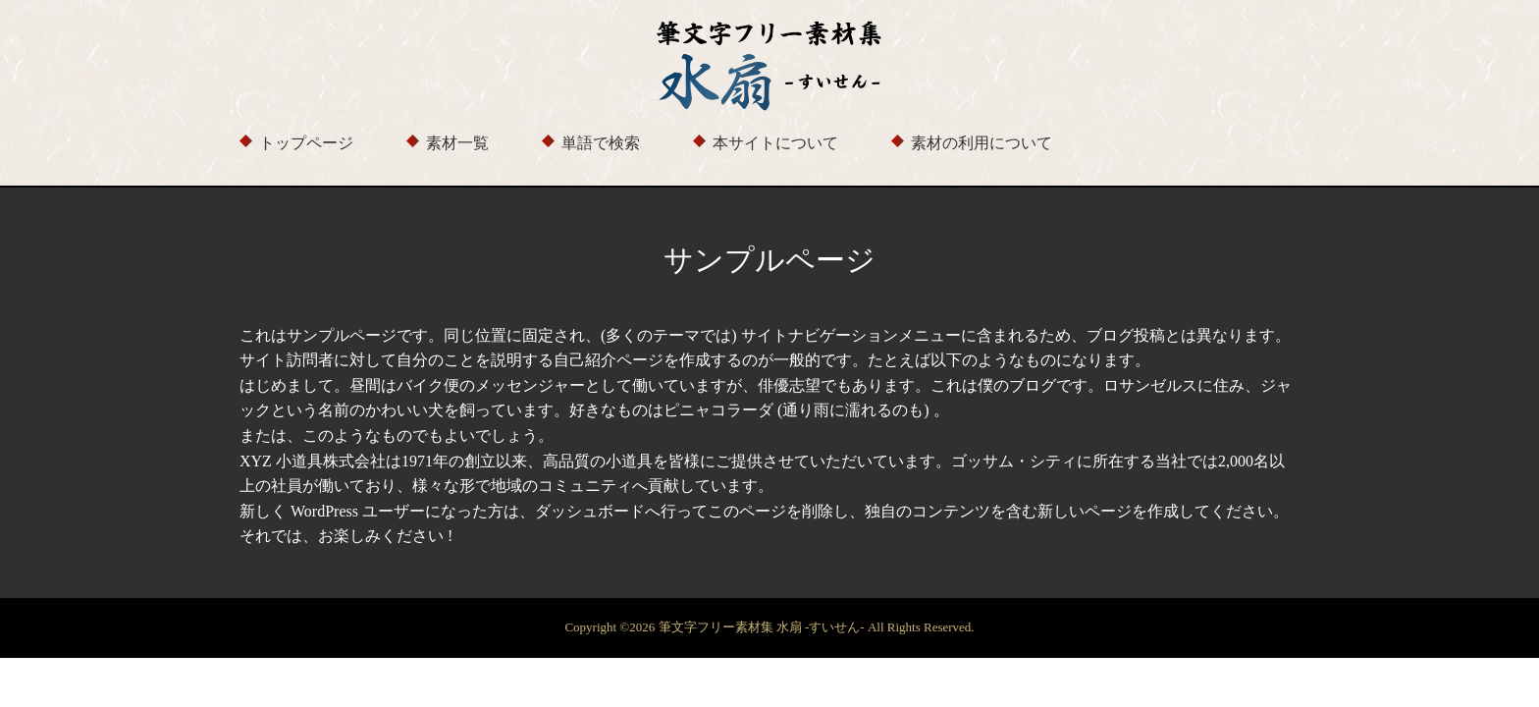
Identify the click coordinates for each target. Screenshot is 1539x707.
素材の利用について (981, 143)
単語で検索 (600, 143)
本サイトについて (775, 143)
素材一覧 (457, 143)
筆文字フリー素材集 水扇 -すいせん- (763, 627)
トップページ (306, 143)
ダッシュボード (590, 511)
